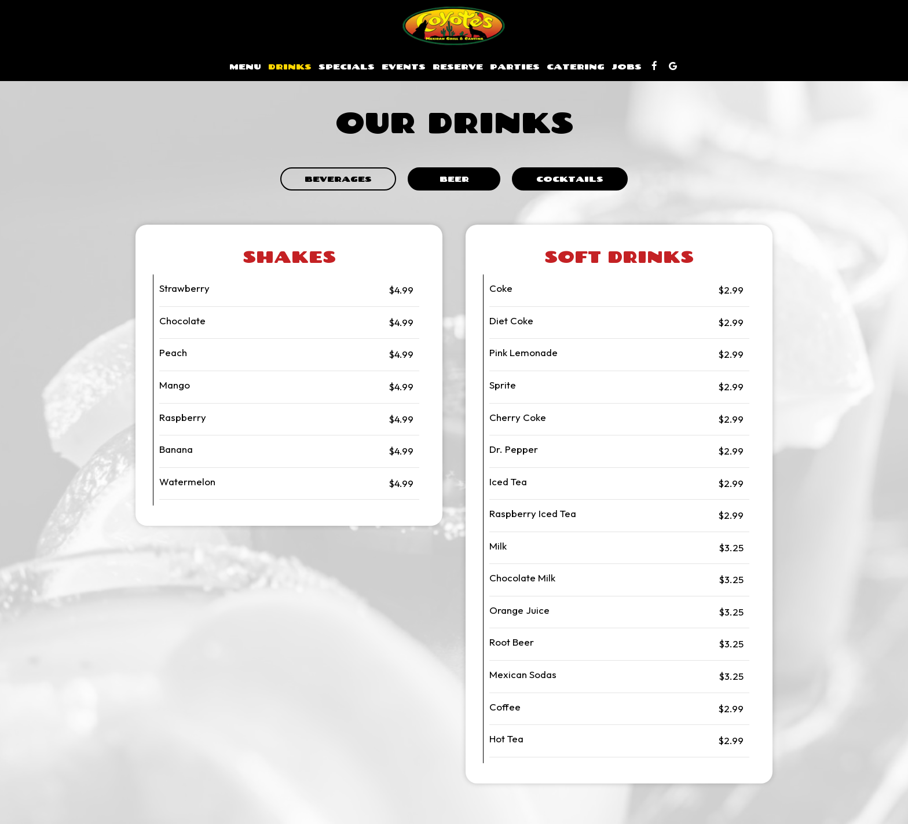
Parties (515, 66)
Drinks (290, 66)
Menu (245, 66)
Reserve (458, 66)
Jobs (627, 66)
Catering (576, 66)
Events (404, 66)
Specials (346, 66)
